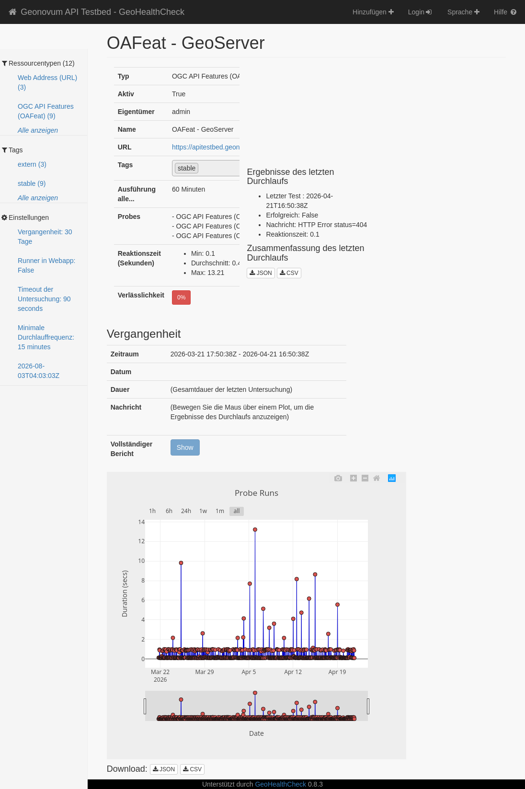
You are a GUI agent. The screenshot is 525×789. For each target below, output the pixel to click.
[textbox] (203, 167)
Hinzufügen (373, 12)
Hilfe (506, 12)
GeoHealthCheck (280, 784)
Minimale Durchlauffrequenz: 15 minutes (46, 337)
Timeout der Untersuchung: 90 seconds (44, 299)
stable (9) (32, 183)
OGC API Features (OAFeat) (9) (46, 111)
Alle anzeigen (38, 130)
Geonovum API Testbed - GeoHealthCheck (95, 12)
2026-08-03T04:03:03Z (38, 370)
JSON (261, 273)
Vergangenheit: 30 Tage (45, 236)
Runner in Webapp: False (46, 265)
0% (181, 297)
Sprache (463, 12)
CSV (289, 273)
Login (420, 12)
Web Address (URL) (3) (47, 82)
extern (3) (32, 164)
